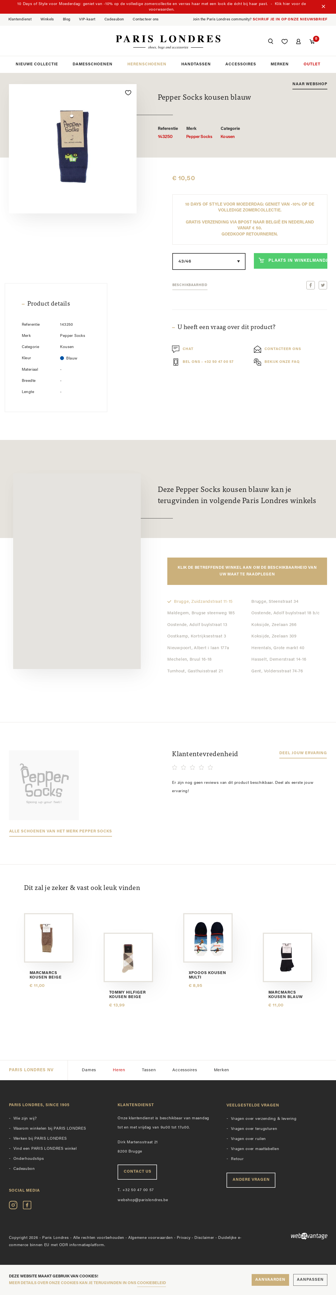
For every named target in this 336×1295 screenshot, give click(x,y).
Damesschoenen (93, 64)
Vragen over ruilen (248, 1139)
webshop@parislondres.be (143, 1200)
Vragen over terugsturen (254, 1129)
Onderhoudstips (28, 1159)
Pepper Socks (199, 132)
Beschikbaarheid (190, 285)
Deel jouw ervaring (303, 753)
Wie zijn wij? (25, 1119)
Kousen (230, 132)
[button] (270, 42)
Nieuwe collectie (37, 64)
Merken (280, 64)
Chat (183, 349)
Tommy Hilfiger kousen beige (127, 995)
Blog (66, 19)
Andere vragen (251, 1180)
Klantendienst (20, 19)
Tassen (149, 1070)
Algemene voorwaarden (150, 1238)
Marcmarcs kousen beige (46, 975)
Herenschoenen (147, 64)
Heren (119, 1070)
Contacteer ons (145, 19)
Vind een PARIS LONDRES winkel (45, 1149)
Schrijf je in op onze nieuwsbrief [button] (290, 19)
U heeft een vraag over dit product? (226, 327)
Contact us (137, 1172)
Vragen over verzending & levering (263, 1119)
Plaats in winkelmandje (293, 260)
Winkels (47, 19)
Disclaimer (204, 1238)
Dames (89, 1070)
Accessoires (240, 64)
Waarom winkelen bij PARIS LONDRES (49, 1129)
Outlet (312, 64)
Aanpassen (310, 1280)
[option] (73, 148)
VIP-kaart (87, 19)
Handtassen (196, 64)
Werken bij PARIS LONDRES (40, 1139)
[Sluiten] (323, 7)
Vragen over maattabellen (255, 1149)
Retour (237, 1159)
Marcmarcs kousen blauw (285, 995)
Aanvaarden (270, 1280)
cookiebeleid (151, 1283)
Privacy (184, 1238)
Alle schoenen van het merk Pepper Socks (60, 831)
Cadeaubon (114, 19)
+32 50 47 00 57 (136, 1190)
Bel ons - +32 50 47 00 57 (202, 362)
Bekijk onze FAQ (277, 362)
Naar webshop (309, 84)
